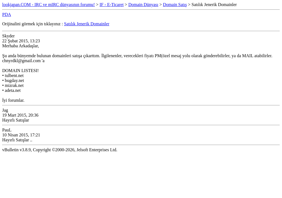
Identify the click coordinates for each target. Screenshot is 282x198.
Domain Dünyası (143, 4)
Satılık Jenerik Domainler (86, 23)
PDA (6, 14)
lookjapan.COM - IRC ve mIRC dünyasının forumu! (48, 4)
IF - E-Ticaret (111, 4)
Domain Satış (175, 4)
